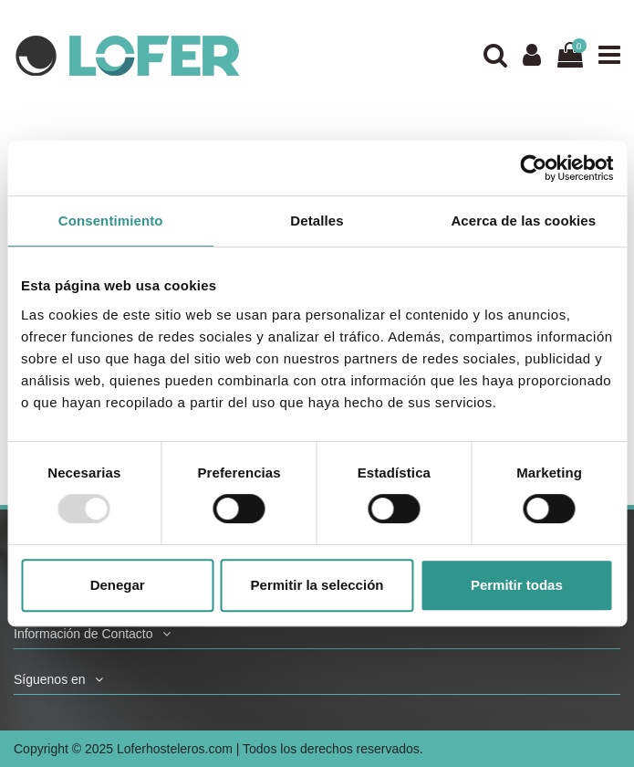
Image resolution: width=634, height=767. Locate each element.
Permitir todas (517, 585)
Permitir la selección (317, 585)
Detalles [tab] (316, 220)
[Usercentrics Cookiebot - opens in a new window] (533, 168)
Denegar (117, 585)
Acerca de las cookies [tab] (523, 220)
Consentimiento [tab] (110, 220)
